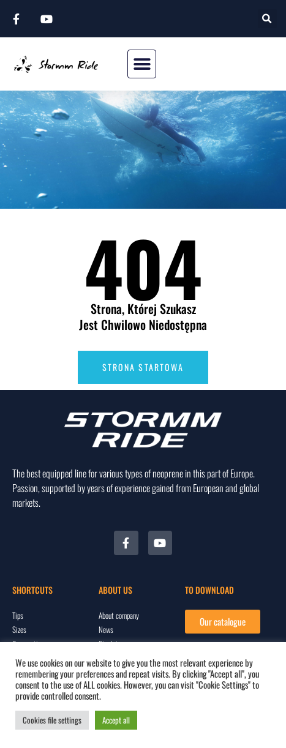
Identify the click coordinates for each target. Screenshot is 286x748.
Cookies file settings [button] (52, 720)
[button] (267, 18)
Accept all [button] (116, 720)
